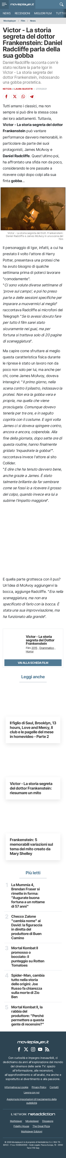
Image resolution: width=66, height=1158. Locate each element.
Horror (30, 651)
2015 (34, 648)
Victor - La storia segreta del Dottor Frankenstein (40, 640)
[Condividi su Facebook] (6, 96)
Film (23, 20)
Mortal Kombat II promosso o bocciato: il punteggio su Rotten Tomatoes (27, 956)
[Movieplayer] (33, 1042)
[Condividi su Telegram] (31, 96)
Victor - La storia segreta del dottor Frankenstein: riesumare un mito (31, 788)
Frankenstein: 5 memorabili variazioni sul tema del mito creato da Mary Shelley (31, 846)
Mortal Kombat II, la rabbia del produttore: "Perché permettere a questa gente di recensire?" (27, 1016)
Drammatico (46, 648)
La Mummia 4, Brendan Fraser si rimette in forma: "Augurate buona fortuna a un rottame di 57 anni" (28, 896)
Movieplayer (10, 20)
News (7, 13)
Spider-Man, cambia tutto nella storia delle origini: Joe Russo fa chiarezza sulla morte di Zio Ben (28, 986)
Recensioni (22, 13)
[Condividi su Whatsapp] (23, 96)
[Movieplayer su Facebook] (19, 1049)
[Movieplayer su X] (26, 1049)
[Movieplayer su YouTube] (40, 1049)
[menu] (4, 4)
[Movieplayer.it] (22, 4)
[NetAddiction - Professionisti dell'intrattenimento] (41, 1114)
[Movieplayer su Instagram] (33, 1049)
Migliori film (43, 13)
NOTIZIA (7, 89)
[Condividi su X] (14, 96)
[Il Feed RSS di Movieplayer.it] (47, 1049)
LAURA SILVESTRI (23, 89)
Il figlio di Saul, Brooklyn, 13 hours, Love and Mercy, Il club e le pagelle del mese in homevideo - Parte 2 (33, 730)
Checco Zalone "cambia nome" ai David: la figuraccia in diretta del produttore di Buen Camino (26, 927)
